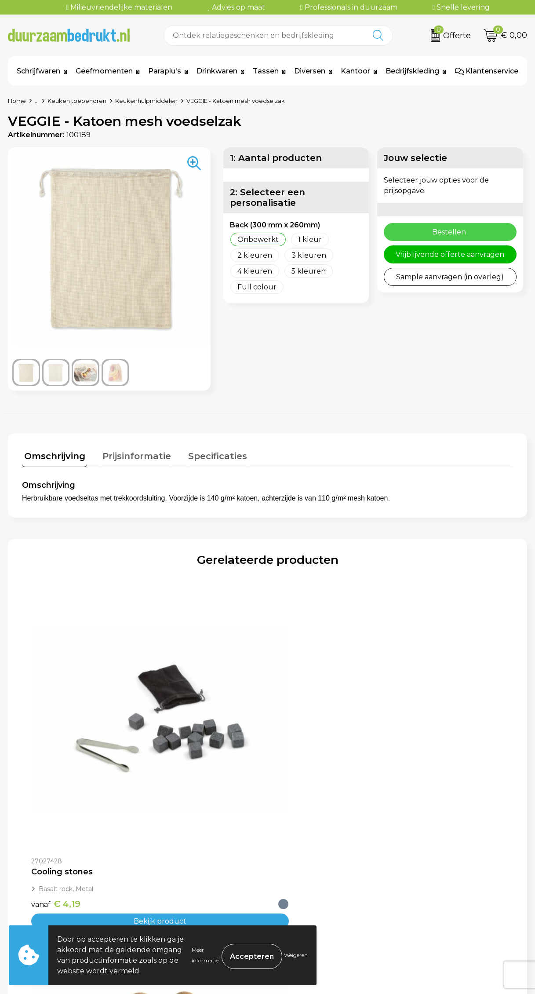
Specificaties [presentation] (207, 454)
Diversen (309, 71)
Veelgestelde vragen (189, 875)
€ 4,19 (55, 748)
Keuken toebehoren (76, 100)
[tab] (52, 455)
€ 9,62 (179, 748)
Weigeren (296, 955)
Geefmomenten (104, 71)
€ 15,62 (303, 748)
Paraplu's (164, 71)
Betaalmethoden (310, 875)
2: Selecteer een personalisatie (267, 197)
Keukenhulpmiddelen (146, 100)
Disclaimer (426, 902)
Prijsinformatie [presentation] (130, 454)
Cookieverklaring (438, 875)
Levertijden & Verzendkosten (331, 889)
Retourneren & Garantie (323, 902)
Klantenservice (486, 71)
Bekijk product (83, 766)
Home (17, 100)
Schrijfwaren (38, 71)
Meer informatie (205, 955)
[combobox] (264, 35)
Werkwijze (171, 889)
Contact (294, 862)
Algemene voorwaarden (451, 862)
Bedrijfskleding (412, 71)
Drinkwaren (217, 71)
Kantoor (355, 71)
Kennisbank (173, 902)
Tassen (266, 71)
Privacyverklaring (438, 889)
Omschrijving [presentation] (52, 454)
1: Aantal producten (276, 158)
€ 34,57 (427, 748)
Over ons (169, 862)
